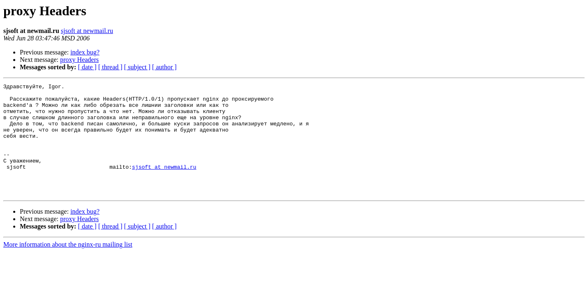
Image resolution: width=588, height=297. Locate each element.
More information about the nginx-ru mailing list (67, 266)
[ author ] (164, 67)
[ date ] (87, 67)
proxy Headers (79, 59)
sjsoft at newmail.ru (87, 30)
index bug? (85, 52)
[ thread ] (110, 67)
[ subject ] (137, 67)
